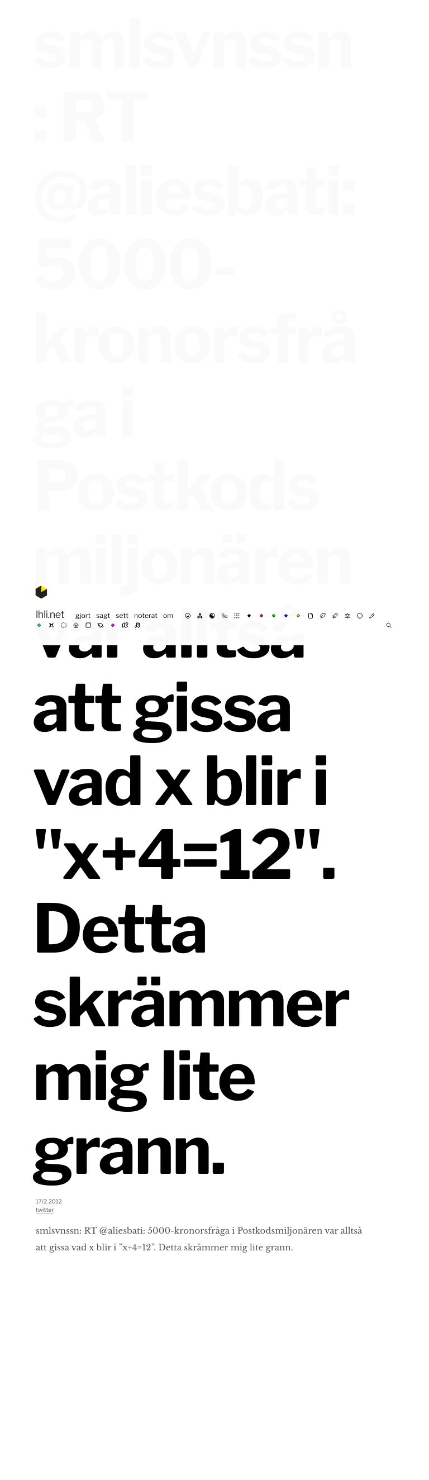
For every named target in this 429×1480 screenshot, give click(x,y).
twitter (45, 1210)
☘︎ (323, 615)
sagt (103, 615)
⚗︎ (335, 615)
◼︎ (88, 625)
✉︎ (310, 615)
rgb (200, 615)
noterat (146, 615)
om (168, 615)
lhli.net (50, 615)
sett (122, 615)
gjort (82, 615)
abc (224, 615)
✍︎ (372, 615)
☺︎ (187, 615)
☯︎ (212, 615)
